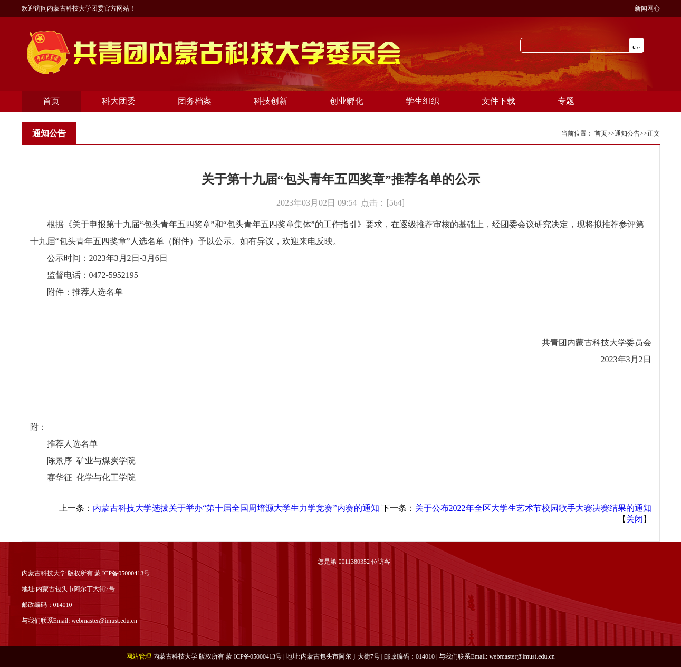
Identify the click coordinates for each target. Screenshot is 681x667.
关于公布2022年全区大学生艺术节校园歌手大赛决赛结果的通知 (533, 508)
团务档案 (195, 100)
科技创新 (270, 100)
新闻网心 (647, 8)
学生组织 (422, 100)
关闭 (634, 519)
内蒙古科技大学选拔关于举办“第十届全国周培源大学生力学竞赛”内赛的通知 (236, 508)
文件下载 (498, 100)
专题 (566, 100)
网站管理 (138, 656)
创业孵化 (346, 100)
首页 (51, 100)
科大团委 (119, 100)
